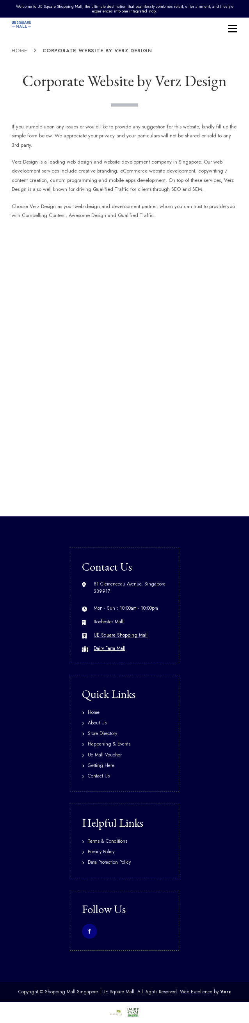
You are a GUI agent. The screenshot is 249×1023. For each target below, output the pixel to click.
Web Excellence (196, 991)
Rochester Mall (108, 621)
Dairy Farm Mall (109, 648)
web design (87, 206)
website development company (138, 161)
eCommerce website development (157, 170)
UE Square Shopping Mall (121, 635)
